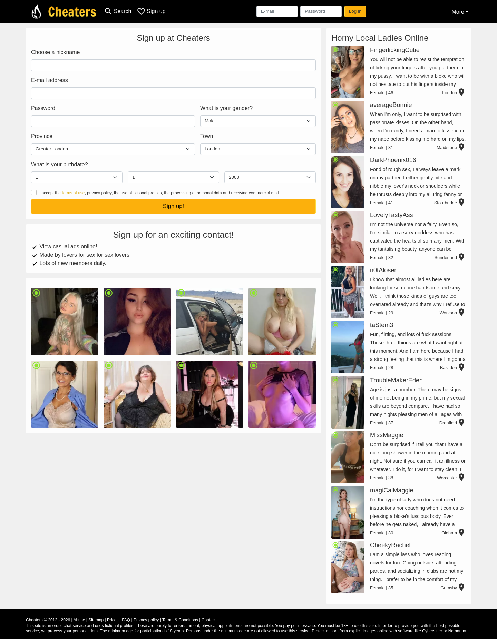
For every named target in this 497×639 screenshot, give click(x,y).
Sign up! (173, 206)
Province (41, 136)
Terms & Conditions (180, 620)
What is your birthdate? (59, 164)
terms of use (73, 192)
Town (206, 136)
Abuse (79, 620)
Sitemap (96, 620)
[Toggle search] (117, 11)
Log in (355, 11)
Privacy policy (146, 620)
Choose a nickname (55, 52)
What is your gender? (226, 108)
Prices (112, 620)
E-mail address (49, 80)
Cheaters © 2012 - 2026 (48, 620)
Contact (209, 620)
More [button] (457, 12)
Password (43, 108)
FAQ (126, 620)
